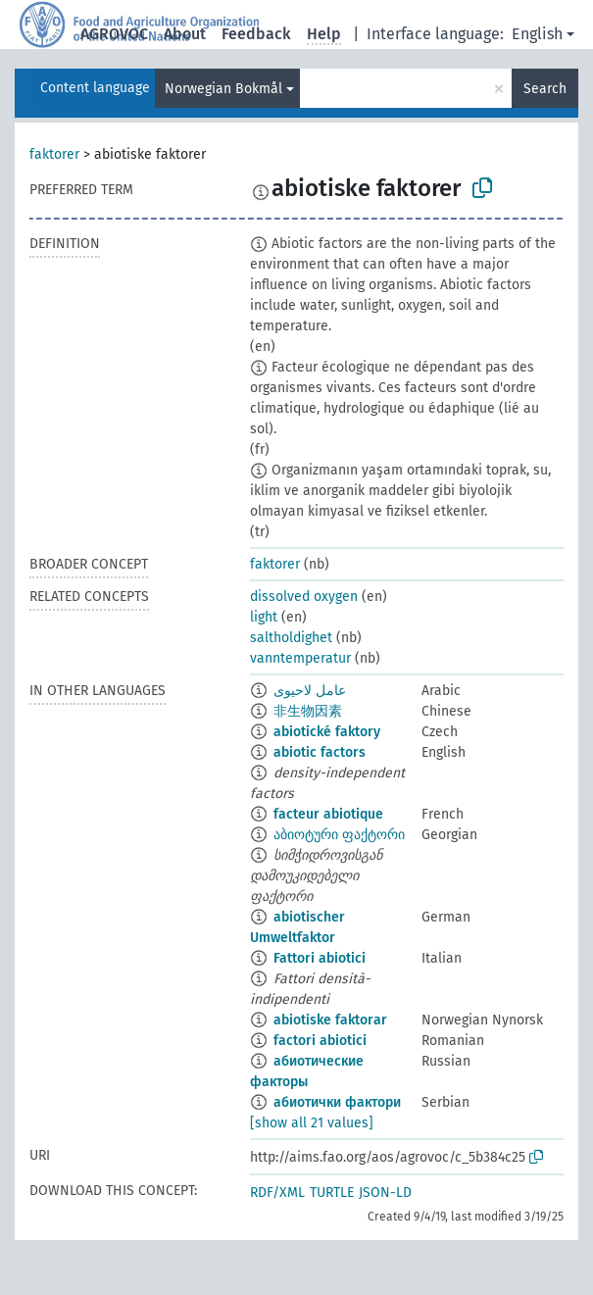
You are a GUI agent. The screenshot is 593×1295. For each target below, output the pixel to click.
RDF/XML (277, 1192)
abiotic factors (319, 752)
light (263, 617)
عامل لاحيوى (309, 690)
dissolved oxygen (304, 596)
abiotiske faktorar (330, 1020)
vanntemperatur (300, 658)
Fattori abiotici (319, 958)
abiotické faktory (326, 731)
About (185, 34)
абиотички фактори (337, 1102)
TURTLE (332, 1192)
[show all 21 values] (311, 1123)
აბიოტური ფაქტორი (339, 834)
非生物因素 (307, 711)
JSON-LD (385, 1192)
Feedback (256, 34)
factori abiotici (320, 1040)
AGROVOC (114, 34)
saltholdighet (291, 637)
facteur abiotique (328, 814)
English (537, 34)
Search (545, 88)
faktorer (54, 154)
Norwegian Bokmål (223, 88)
